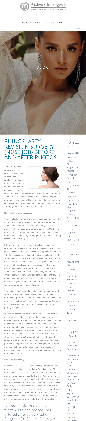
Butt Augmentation (73, 218)
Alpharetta (73, 153)
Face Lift (72, 225)
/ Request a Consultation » (49, 22)
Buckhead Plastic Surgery (72, 207)
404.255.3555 (28, 22)
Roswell (72, 305)
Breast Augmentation (73, 185)
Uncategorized (73, 322)
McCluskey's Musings (73, 263)
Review (71, 294)
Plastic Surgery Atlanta (71, 287)
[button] (77, 28)
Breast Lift (73, 200)
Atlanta (72, 157)
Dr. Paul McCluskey (47, 229)
